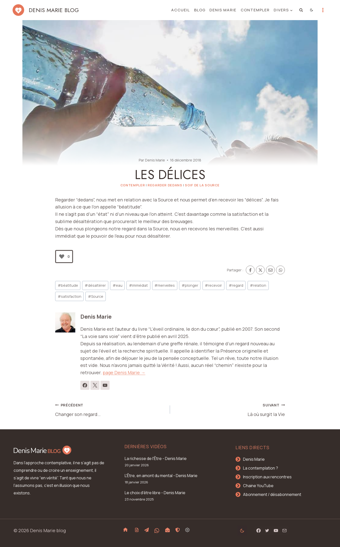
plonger (190, 285)
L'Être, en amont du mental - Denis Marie (161, 475)
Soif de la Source (202, 185)
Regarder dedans (165, 185)
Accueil (180, 10)
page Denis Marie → (124, 372)
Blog (200, 10)
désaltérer (95, 285)
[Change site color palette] (312, 10)
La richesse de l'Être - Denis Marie (156, 458)
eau (117, 285)
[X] (260, 270)
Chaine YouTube (258, 485)
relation (258, 285)
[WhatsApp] (280, 270)
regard (236, 285)
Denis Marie (223, 10)
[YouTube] (275, 530)
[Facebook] (250, 270)
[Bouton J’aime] (61, 256)
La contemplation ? (260, 468)
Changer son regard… (110, 409)
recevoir (213, 285)
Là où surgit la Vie (230, 409)
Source (95, 296)
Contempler (255, 10)
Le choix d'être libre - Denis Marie (155, 492)
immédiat (138, 285)
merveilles (164, 285)
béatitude (68, 285)
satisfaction (69, 296)
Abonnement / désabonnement (272, 494)
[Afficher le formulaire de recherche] (301, 10)
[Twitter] (267, 530)
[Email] (270, 270)
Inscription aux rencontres (267, 477)
